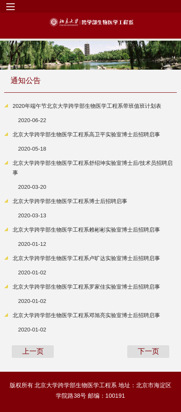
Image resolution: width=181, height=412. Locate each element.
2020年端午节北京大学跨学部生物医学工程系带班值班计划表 (87, 106)
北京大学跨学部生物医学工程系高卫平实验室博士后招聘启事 (86, 134)
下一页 (148, 351)
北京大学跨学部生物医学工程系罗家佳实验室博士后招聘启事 (86, 287)
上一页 (33, 351)
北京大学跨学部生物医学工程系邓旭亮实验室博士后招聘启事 (86, 315)
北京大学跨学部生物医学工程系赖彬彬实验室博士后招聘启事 (86, 230)
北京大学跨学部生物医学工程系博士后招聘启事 (70, 201)
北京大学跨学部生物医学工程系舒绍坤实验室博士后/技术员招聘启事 (93, 168)
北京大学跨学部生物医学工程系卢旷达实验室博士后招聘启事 (86, 258)
